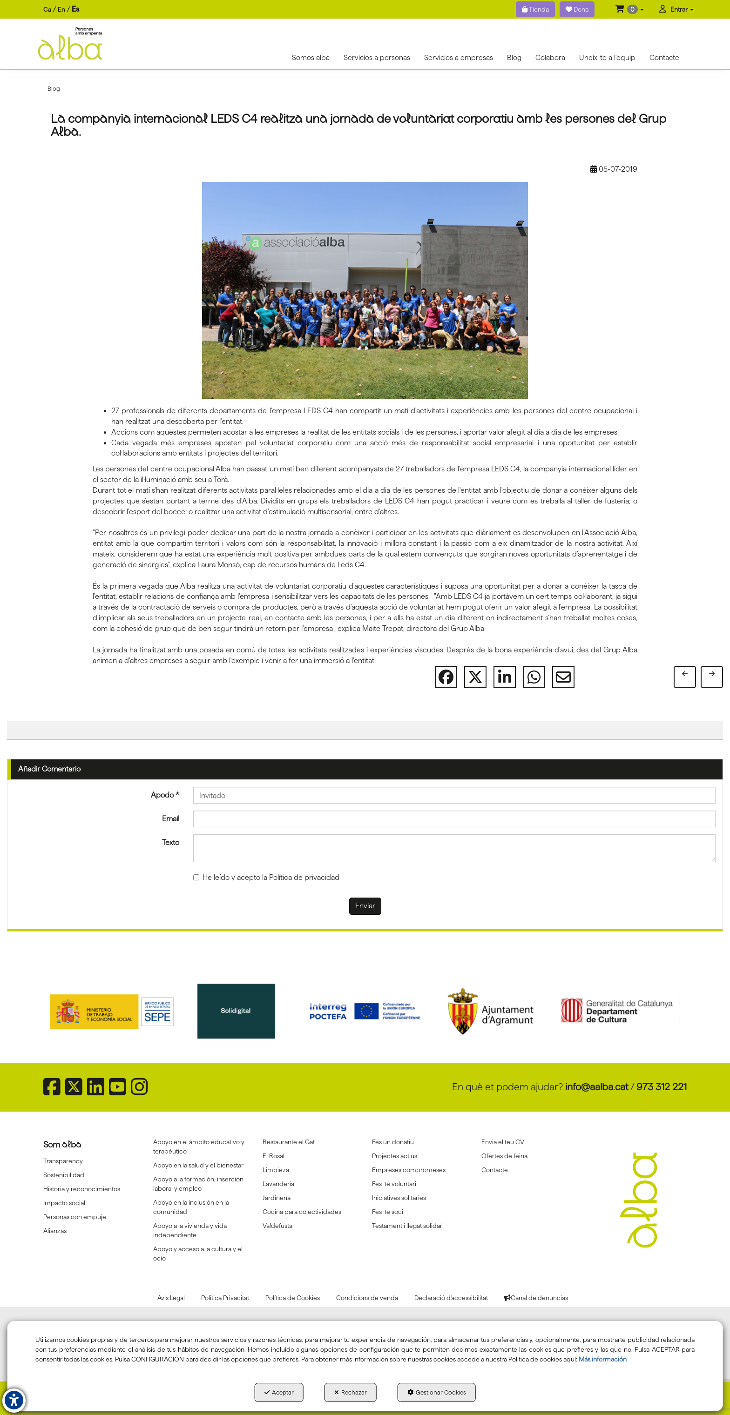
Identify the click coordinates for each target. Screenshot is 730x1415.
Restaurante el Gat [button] (289, 1142)
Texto (170, 842)
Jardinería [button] (277, 1197)
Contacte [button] (494, 1170)
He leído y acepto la (266, 877)
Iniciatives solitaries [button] (399, 1197)
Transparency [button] (63, 1161)
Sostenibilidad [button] (63, 1175)
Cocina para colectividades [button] (302, 1211)
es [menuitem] (75, 9)
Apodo (165, 795)
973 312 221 (661, 1086)
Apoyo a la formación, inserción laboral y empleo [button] (198, 1183)
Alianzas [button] (55, 1230)
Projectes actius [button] (394, 1156)
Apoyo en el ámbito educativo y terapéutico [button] (198, 1146)
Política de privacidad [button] (304, 877)
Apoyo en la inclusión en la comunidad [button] (191, 1207)
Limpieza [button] (276, 1170)
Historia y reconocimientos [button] (81, 1189)
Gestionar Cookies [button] (436, 1392)
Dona (577, 9)
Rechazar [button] (350, 1392)
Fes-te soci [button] (387, 1211)
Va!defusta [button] (277, 1225)
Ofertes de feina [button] (504, 1156)
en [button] (61, 9)
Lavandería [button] (278, 1183)
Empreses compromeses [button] (409, 1170)
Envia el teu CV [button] (502, 1142)
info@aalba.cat (597, 1086)
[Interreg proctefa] (365, 1011)
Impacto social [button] (64, 1203)
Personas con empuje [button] (74, 1217)
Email (170, 819)
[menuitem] (61, 9)
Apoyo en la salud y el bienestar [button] (198, 1165)
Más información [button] (603, 1359)
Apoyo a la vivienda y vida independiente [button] (190, 1230)
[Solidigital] (239, 1011)
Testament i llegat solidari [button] (408, 1225)
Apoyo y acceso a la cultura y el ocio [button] (198, 1253)
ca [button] (47, 9)
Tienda (535, 9)
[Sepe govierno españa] (113, 1011)
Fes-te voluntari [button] (394, 1183)
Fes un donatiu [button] (393, 1142)
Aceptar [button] (279, 1392)
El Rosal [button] (273, 1156)
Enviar (365, 906)
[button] (629, 9)
